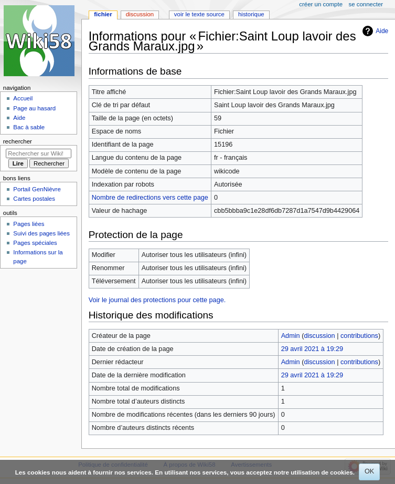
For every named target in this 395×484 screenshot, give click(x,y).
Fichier (103, 14)
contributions (359, 335)
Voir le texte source (199, 14)
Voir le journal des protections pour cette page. (157, 300)
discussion (319, 335)
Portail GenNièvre (36, 189)
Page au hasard (34, 108)
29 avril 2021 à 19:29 (312, 349)
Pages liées (28, 224)
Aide (382, 31)
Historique (251, 14)
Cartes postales (34, 198)
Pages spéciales (35, 243)
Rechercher (17, 141)
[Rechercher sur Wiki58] (38, 153)
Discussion (140, 14)
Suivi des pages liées (41, 233)
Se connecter (366, 4)
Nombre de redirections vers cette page (150, 197)
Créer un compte (321, 4)
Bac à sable (29, 127)
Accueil (23, 98)
